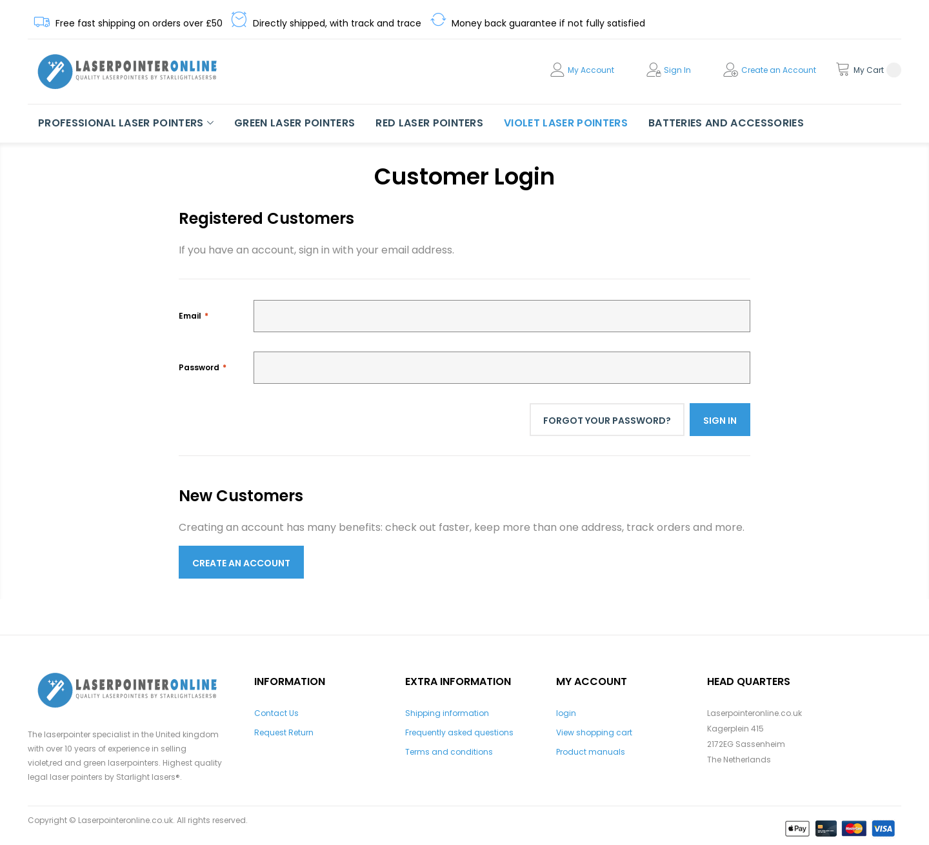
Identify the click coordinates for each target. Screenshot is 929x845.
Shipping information (447, 713)
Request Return (284, 732)
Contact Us (276, 713)
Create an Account (778, 70)
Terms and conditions (449, 751)
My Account (591, 70)
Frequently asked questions (459, 732)
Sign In (677, 70)
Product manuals (590, 751)
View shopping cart (594, 732)
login (566, 713)
